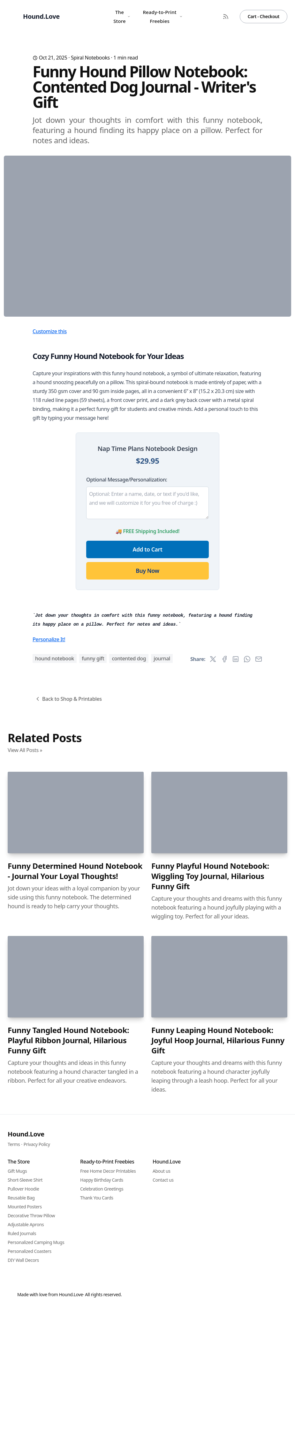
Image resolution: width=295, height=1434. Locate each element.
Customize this (50, 456)
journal (162, 1012)
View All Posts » (25, 1104)
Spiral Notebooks (90, 57)
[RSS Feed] (225, 16)
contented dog (129, 1012)
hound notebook (54, 1012)
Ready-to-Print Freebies (163, 16)
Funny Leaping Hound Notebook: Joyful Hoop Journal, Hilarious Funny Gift (217, 1395)
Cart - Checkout (263, 16)
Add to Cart (148, 674)
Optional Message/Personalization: (126, 604)
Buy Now (147, 696)
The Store (121, 16)
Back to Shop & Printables (68, 1053)
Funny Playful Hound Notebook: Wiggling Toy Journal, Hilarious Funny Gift (210, 1230)
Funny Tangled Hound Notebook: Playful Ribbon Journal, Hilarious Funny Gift (68, 1395)
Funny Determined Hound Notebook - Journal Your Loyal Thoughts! (75, 1225)
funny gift (93, 1012)
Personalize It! (49, 993)
